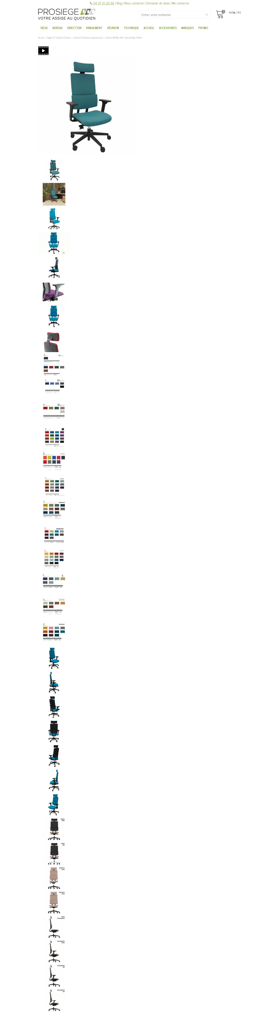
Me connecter (180, 3)
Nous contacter (134, 3)
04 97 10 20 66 (103, 3)
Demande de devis (158, 3)
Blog (119, 3)
